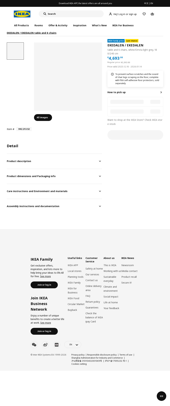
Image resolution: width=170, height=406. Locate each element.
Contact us (92, 280)
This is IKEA (110, 265)
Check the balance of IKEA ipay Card (94, 317)
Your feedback (111, 308)
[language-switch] (72, 344)
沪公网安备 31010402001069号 (86, 360)
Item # (10, 129)
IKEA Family (74, 282)
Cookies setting (79, 363)
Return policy (93, 301)
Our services (92, 274)
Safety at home (94, 268)
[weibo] (45, 344)
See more (45, 276)
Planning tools (75, 276)
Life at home (111, 302)
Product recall (129, 276)
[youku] (56, 344)
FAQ (88, 296)
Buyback (72, 309)
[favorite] (161, 47)
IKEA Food (73, 298)
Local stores (74, 271)
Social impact (111, 296)
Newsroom (127, 265)
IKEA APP (73, 265)
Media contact (129, 271)
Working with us (112, 271)
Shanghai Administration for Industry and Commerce (97, 357)
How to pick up (116, 92)
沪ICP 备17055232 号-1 (116, 360)
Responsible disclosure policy (102, 354)
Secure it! (126, 282)
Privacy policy (77, 354)
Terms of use (125, 354)
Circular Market (76, 304)
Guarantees (92, 307)
